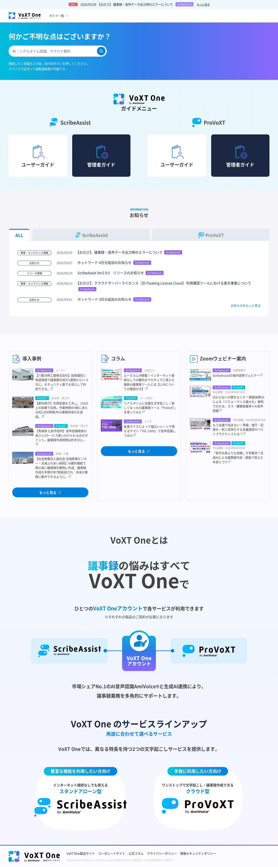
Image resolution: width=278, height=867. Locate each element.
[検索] (101, 51)
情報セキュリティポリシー (198, 853)
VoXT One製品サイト (81, 853)
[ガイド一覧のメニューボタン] (59, 15)
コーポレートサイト (111, 853)
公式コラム (136, 853)
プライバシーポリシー (162, 853)
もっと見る (203, 4)
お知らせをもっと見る (246, 305)
